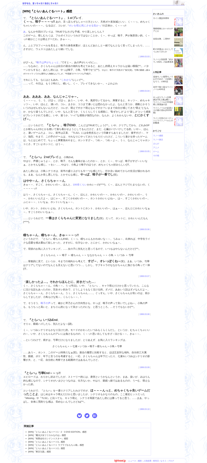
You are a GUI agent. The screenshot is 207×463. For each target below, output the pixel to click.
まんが (156, 143)
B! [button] (94, 416)
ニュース (132, 461)
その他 (156, 155)
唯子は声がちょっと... (48, 62)
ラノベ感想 (158, 135)
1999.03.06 (144, 229)
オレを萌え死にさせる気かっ (85, 25)
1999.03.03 (144, 56)
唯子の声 (46, 303)
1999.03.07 (144, 276)
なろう (163, 461)
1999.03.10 (144, 409)
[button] (79, 415)
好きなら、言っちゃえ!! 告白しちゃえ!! (40, 3)
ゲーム (156, 151)
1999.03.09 (144, 367)
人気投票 (147, 461)
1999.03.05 (144, 151)
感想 (140, 461)
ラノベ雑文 (158, 139)
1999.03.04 (144, 91)
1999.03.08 (144, 314)
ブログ (171, 461)
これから (66, 79)
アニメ (156, 147)
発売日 (156, 461)
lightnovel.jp (120, 460)
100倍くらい (80, 184)
